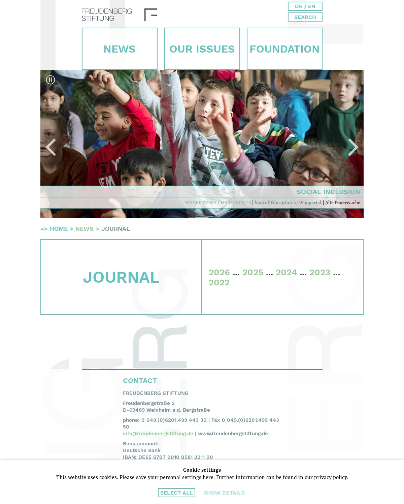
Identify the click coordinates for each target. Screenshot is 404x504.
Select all (176, 493)
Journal (115, 228)
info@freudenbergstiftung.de (158, 434)
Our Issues (202, 48)
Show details (224, 493)
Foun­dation (284, 48)
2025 (252, 272)
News (119, 48)
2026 (219, 272)
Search (305, 17)
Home (59, 228)
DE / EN (305, 6)
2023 (319, 272)
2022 (219, 282)
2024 (286, 272)
